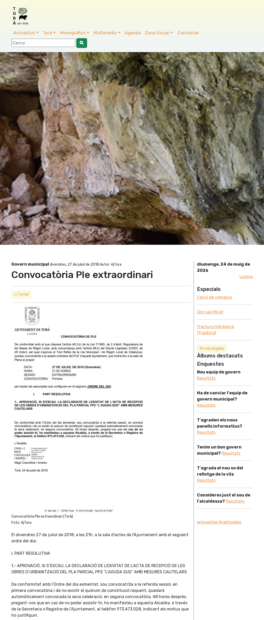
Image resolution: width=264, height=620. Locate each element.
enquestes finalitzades (219, 522)
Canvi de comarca (214, 297)
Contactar (188, 32)
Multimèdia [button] (105, 32)
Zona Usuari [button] (157, 32)
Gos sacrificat (210, 311)
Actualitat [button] (24, 32)
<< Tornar (21, 294)
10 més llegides (211, 348)
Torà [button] (47, 32)
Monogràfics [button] (73, 32)
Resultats (206, 378)
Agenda (133, 32)
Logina (246, 276)
